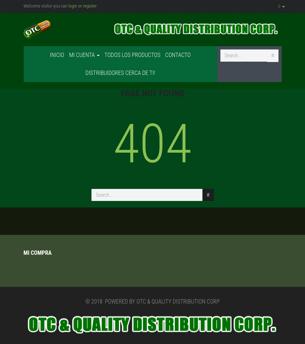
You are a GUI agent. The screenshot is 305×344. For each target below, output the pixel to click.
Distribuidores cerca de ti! (120, 73)
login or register (82, 6)
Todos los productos (133, 55)
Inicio (57, 55)
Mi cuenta (84, 55)
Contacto (178, 55)
